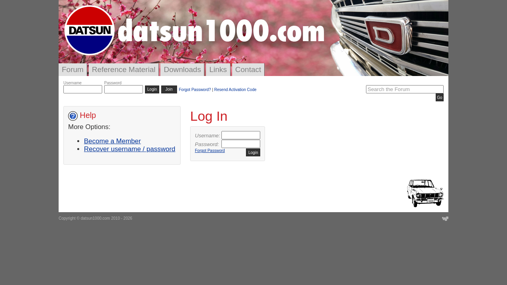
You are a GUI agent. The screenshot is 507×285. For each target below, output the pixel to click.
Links (218, 69)
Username (72, 83)
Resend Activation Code (235, 89)
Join (169, 89)
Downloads (182, 69)
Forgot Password (210, 150)
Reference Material (124, 69)
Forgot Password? (195, 89)
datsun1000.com (95, 218)
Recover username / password (129, 149)
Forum (73, 69)
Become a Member (112, 141)
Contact (248, 69)
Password (113, 83)
